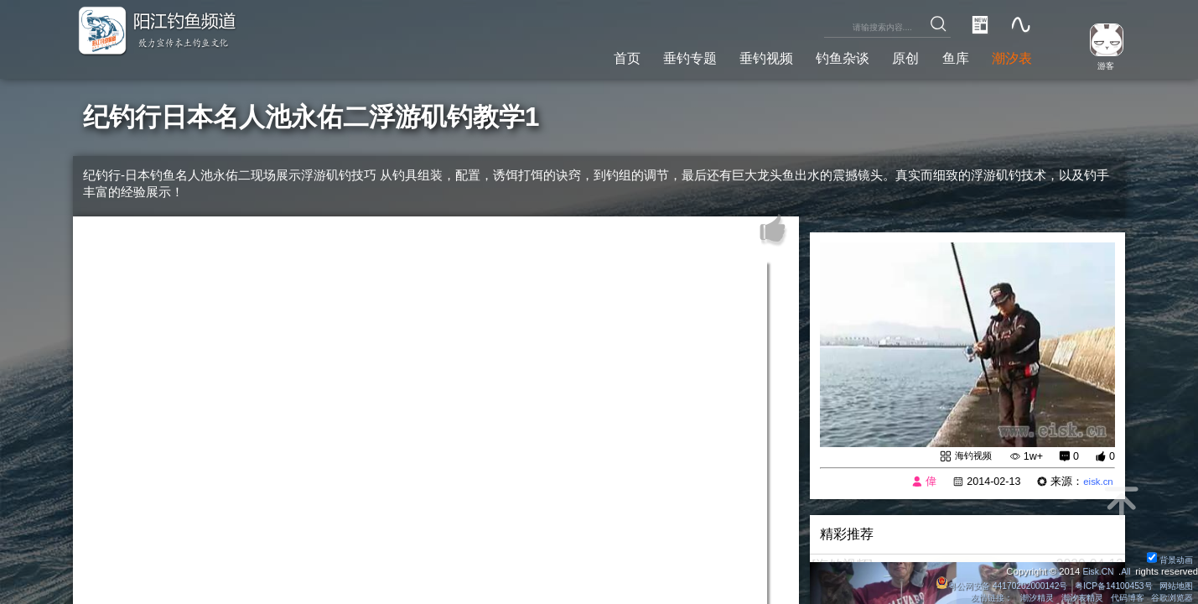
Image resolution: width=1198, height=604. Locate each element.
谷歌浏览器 (1170, 597)
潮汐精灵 (1022, 597)
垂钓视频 (736, 57)
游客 (1100, 65)
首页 (581, 57)
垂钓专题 (650, 57)
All (1124, 570)
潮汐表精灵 (1071, 597)
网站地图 (1174, 585)
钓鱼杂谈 (821, 57)
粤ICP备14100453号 (1105, 585)
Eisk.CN (1094, 570)
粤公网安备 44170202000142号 (983, 585)
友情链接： (972, 597)
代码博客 (1120, 597)
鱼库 (946, 57)
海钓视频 (969, 456)
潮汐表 (1007, 57)
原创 (891, 57)
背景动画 (1168, 559)
